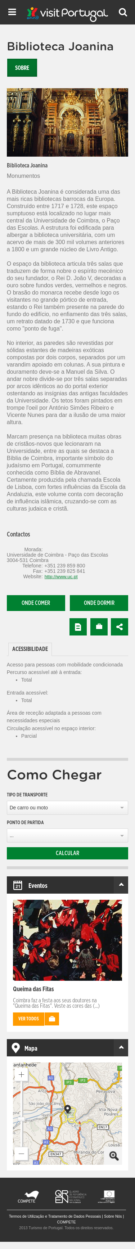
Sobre (22, 68)
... (12, 835)
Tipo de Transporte (27, 795)
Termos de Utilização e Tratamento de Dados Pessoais (55, 1216)
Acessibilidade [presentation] (30, 649)
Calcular (67, 853)
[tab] (30, 649)
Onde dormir (99, 603)
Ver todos (28, 1019)
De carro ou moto (29, 807)
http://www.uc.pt (61, 576)
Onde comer (36, 603)
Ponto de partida (25, 822)
